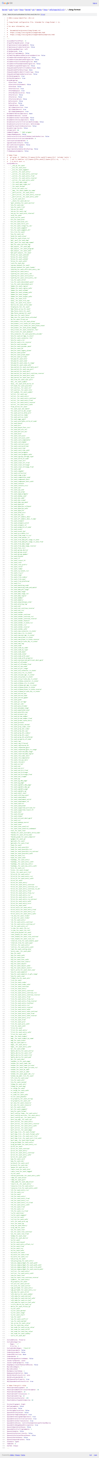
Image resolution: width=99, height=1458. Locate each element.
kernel (4, 9)
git (33, 9)
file (42, 14)
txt (90, 1455)
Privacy (17, 1455)
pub (11, 9)
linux (21, 9)
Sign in (95, 3)
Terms (23, 1455)
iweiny (39, 9)
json (95, 1455)
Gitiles (12, 1455)
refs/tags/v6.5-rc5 (56, 9)
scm (16, 9)
